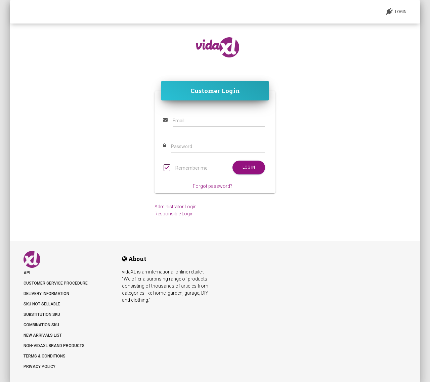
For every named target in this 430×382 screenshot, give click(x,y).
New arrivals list (43, 335)
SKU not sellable (42, 304)
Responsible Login (174, 213)
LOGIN (396, 11)
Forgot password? (212, 186)
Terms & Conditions (45, 356)
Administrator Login (176, 206)
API (27, 272)
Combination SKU (41, 325)
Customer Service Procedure (56, 283)
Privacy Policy (39, 366)
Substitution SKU (42, 314)
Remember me (186, 168)
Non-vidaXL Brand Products (54, 345)
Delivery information (46, 293)
